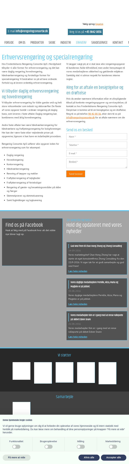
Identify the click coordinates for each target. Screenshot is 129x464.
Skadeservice (99, 42)
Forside (9, 42)
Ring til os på (85, 32)
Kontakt (118, 42)
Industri (65, 42)
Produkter (37, 42)
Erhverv (81, 42)
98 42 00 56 (94, 113)
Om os (22, 42)
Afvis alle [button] (89, 457)
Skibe (52, 42)
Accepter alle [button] (113, 457)
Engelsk (99, 24)
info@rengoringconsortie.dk (80, 117)
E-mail (28, 31)
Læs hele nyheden (77, 271)
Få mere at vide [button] (16, 457)
